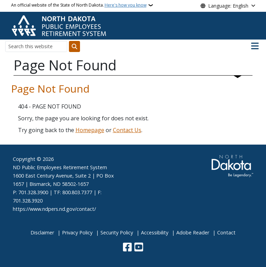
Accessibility (154, 232)
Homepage (90, 130)
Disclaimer (42, 232)
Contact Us (127, 130)
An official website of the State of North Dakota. (79, 5)
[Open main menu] (255, 46)
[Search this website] (36, 46)
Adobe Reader (192, 232)
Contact (226, 232)
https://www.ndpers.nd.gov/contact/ (54, 209)
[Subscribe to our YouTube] (138, 247)
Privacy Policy (77, 232)
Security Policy (116, 232)
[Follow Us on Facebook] (127, 247)
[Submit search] (74, 46)
